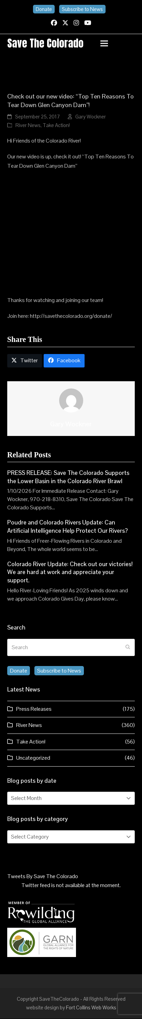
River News (28, 125)
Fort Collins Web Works (91, 1008)
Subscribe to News (82, 9)
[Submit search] (127, 647)
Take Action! (56, 125)
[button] (117, 43)
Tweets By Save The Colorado (42, 876)
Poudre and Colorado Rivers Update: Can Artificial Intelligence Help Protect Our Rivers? (67, 527)
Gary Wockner (90, 117)
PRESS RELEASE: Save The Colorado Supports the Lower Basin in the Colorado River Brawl (68, 477)
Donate (44, 9)
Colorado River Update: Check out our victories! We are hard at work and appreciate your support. (70, 572)
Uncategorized (33, 758)
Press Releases (34, 709)
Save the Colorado (45, 43)
